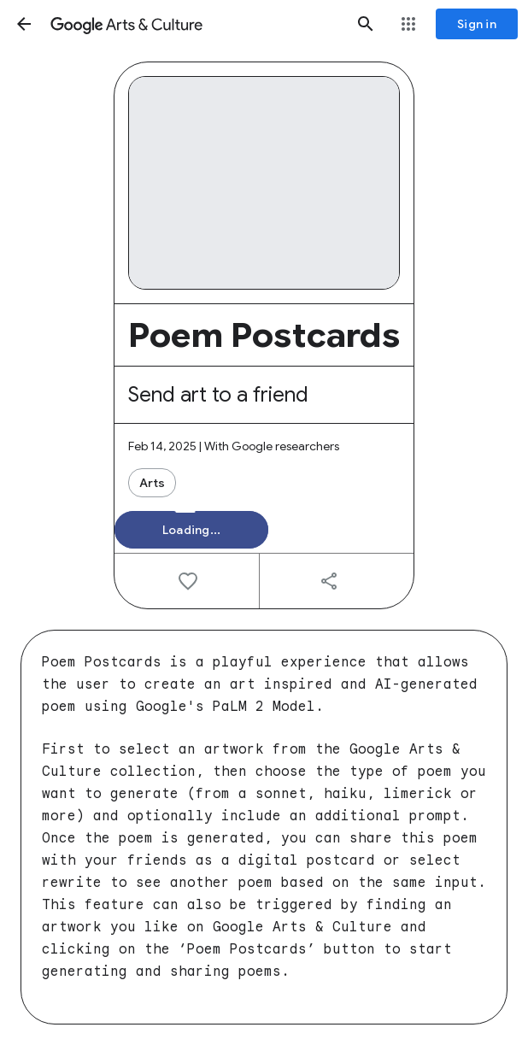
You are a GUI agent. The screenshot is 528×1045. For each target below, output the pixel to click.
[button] (23, 23)
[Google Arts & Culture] (195, 24)
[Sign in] (477, 24)
